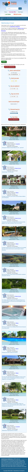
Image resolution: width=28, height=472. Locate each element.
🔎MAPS (4, 61)
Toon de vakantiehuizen (10, 66)
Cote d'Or (18, 143)
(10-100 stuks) (14, 72)
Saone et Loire (21, 28)
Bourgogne (3, 30)
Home (5, 12)
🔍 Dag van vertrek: (14, 94)
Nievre (17, 192)
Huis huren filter (12, 12)
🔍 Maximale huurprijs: (14, 109)
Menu (25, 2)
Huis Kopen (20, 12)
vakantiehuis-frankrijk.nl (15, 26)
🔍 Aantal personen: (14, 78)
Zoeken (20, 8)
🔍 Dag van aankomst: (14, 86)
